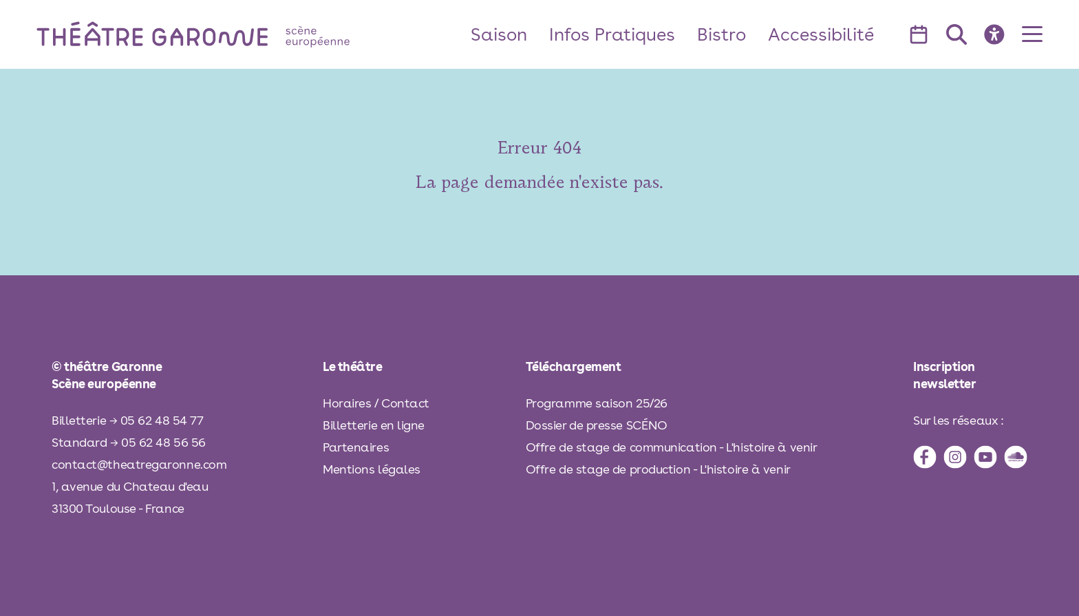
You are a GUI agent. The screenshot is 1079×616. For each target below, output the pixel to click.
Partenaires (356, 447)
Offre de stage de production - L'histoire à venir (658, 469)
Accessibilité (821, 34)
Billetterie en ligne (374, 425)
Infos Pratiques (612, 34)
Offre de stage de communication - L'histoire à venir (672, 447)
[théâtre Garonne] (212, 34)
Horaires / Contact (376, 403)
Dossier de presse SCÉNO (596, 425)
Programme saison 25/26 (596, 403)
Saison (499, 34)
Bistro (721, 34)
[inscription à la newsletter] (970, 375)
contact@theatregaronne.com (139, 464)
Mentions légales (371, 469)
